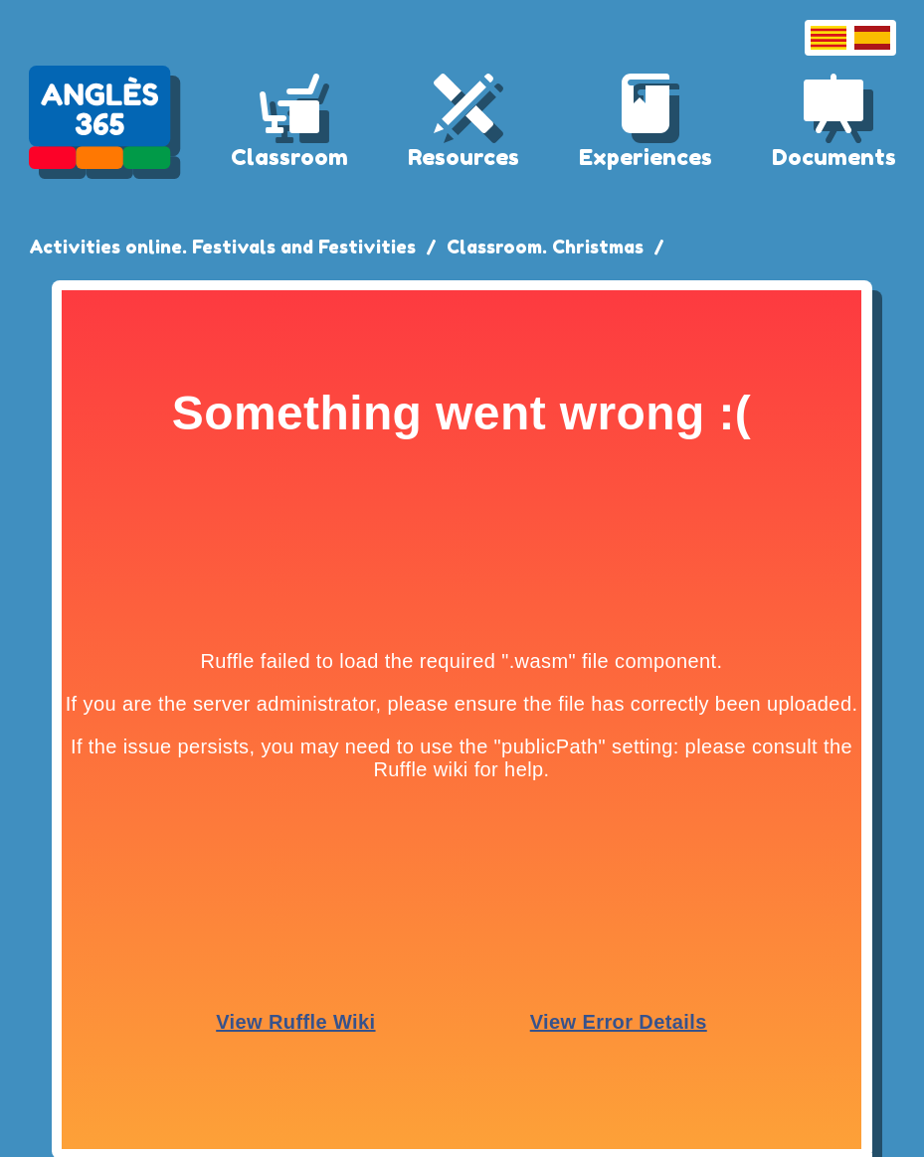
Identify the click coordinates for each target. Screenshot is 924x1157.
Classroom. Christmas (545, 246)
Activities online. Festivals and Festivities (222, 246)
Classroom (289, 157)
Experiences (645, 157)
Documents (834, 157)
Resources (463, 157)
